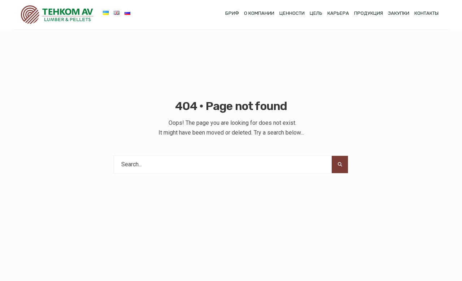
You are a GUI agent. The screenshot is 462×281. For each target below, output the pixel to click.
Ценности (292, 13)
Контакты (426, 13)
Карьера (338, 13)
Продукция (368, 13)
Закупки (398, 13)
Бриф (232, 13)
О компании (259, 13)
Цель (316, 13)
